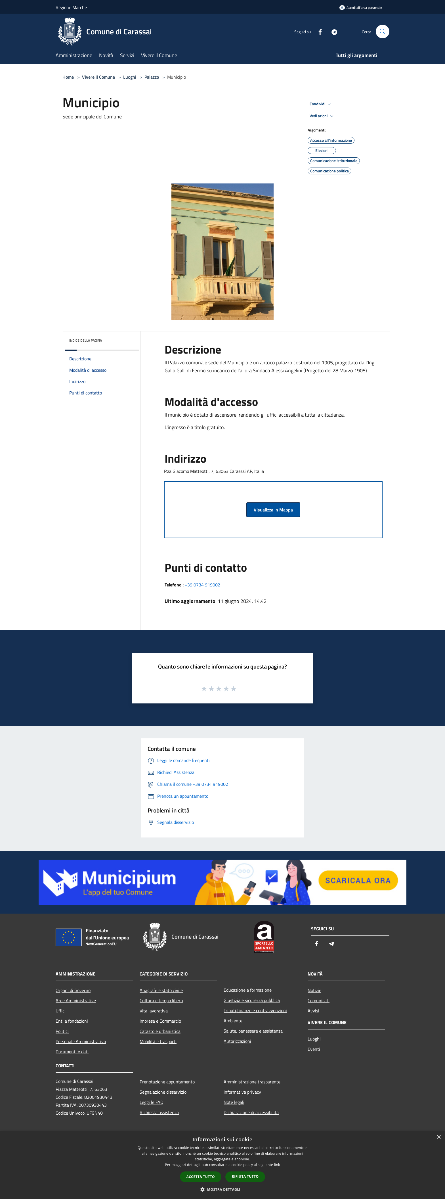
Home (68, 77)
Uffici (61, 1010)
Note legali (234, 1102)
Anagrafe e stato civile (161, 990)
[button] (222, 1189)
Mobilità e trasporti (158, 1041)
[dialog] (222, 1165)
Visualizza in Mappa (273, 509)
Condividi (321, 104)
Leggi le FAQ (151, 1102)
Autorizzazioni (237, 1041)
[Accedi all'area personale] (360, 7)
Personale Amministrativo (81, 1041)
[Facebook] (318, 31)
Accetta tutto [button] (200, 1176)
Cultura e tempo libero (161, 1000)
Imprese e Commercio (160, 1021)
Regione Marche (71, 7)
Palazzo (151, 77)
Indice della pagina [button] (85, 340)
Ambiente (233, 1020)
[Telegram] (332, 31)
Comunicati (318, 1000)
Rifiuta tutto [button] (245, 1176)
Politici (62, 1031)
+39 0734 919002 (202, 584)
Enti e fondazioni (72, 1021)
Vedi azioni (322, 116)
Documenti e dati (72, 1051)
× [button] (438, 1137)
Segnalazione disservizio (163, 1092)
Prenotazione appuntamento (167, 1081)
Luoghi (129, 77)
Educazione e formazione (248, 990)
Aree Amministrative (76, 1000)
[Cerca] (382, 31)
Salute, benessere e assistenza (253, 1030)
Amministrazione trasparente (252, 1081)
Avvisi (313, 1010)
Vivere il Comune (99, 77)
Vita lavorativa (154, 1010)
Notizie (314, 990)
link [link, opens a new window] (277, 1164)
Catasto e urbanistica (160, 1031)
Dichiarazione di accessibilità (251, 1112)
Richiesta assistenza (159, 1112)
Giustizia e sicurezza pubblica (252, 1000)
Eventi (314, 1049)
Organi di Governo (73, 990)
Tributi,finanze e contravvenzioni (255, 1010)
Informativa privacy (242, 1092)
